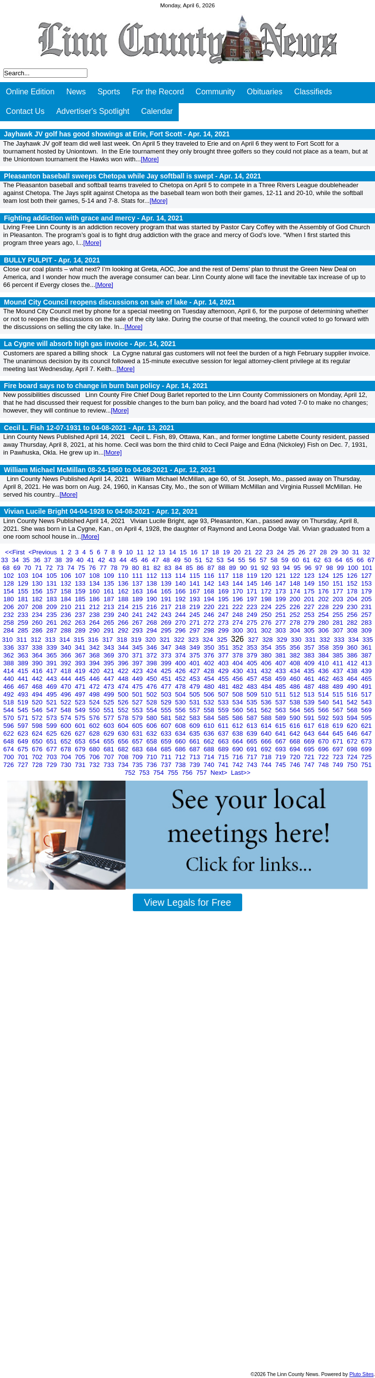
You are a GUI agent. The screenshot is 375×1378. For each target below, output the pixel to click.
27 (313, 552)
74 (71, 567)
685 (167, 749)
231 (366, 607)
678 (67, 749)
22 (259, 552)
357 (310, 647)
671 (339, 741)
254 (324, 614)
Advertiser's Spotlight (92, 111)
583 (195, 718)
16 (194, 552)
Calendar (157, 111)
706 (95, 757)
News (76, 91)
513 (310, 694)
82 (157, 567)
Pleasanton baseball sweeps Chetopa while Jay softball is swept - (132, 176)
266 (124, 622)
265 (110, 622)
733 (110, 764)
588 (267, 718)
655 (110, 741)
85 (190, 567)
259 (24, 622)
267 (138, 622)
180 (9, 599)
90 (244, 567)
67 (371, 560)
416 (38, 671)
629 (110, 733)
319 (137, 639)
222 (238, 607)
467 (24, 686)
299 (224, 630)
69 (17, 567)
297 (195, 630)
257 (366, 614)
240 (124, 614)
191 (167, 599)
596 (9, 725)
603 (110, 725)
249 (253, 614)
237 (81, 614)
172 (267, 591)
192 (181, 599)
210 (67, 607)
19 (227, 552)
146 (267, 583)
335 (367, 639)
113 (167, 575)
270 (181, 622)
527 (138, 702)
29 (335, 552)
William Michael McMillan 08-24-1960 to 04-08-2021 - (110, 470)
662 (210, 741)
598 (38, 725)
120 (267, 575)
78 (114, 567)
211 (81, 607)
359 (339, 647)
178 (353, 591)
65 (350, 560)
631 (138, 733)
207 (24, 607)
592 (324, 718)
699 (366, 749)
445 (81, 678)
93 (276, 567)
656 (124, 741)
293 (138, 630)
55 (242, 560)
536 (267, 702)
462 (324, 678)
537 (281, 702)
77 (104, 567)
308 (353, 630)
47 (156, 560)
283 (366, 622)
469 (52, 686)
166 (181, 591)
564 (296, 710)
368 (95, 655)
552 (124, 710)
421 (110, 671)
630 (124, 733)
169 (224, 591)
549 (81, 710)
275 (253, 622)
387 (366, 655)
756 (188, 772)
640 (267, 733)
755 (173, 772)
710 (152, 757)
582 (181, 718)
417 (52, 671)
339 (52, 647)
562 (267, 710)
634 (181, 733)
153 (366, 583)
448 (124, 678)
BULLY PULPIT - (52, 260)
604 (124, 725)
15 (184, 552)
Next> (219, 772)
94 (287, 567)
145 (253, 583)
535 (253, 702)
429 (224, 671)
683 (138, 749)
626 (67, 733)
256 (353, 614)
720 (296, 757)
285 (24, 630)
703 (52, 757)
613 (253, 725)
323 (194, 639)
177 (339, 591)
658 (152, 741)
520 (38, 702)
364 (38, 655)
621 (366, 725)
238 (95, 614)
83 (168, 567)
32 (366, 552)
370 (124, 655)
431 (253, 671)
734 (124, 764)
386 (353, 655)
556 (181, 710)
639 (253, 733)
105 (52, 575)
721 (310, 757)
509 (253, 694)
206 (9, 607)
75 (82, 567)
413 (366, 663)
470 (67, 686)
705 (81, 757)
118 (238, 575)
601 (81, 725)
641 (281, 733)
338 (38, 647)
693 (281, 749)
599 (52, 725)
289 (81, 630)
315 (80, 639)
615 (281, 725)
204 (353, 599)
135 (110, 583)
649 (24, 741)
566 (324, 710)
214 (124, 607)
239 (110, 614)
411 (339, 663)
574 (67, 718)
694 (296, 749)
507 (224, 694)
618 (324, 725)
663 (224, 741)
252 (296, 614)
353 (253, 647)
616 (296, 725)
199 (281, 599)
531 (195, 702)
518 (9, 702)
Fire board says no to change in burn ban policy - (106, 386)
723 (339, 757)
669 (310, 741)
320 (151, 639)
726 (9, 764)
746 (296, 764)
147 (281, 583)
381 (281, 655)
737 (167, 764)
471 (81, 686)
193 (195, 599)
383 (310, 655)
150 (324, 583)
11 (141, 552)
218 (181, 607)
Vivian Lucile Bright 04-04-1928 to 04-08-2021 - (101, 511)
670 (324, 741)
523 (81, 702)
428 (210, 671)
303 (281, 630)
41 (91, 560)
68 (6, 567)
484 (267, 686)
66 (361, 560)
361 (366, 647)
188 (124, 599)
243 (167, 614)
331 (311, 639)
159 (81, 591)
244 (181, 614)
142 (210, 583)
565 (310, 710)
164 (152, 591)
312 (37, 639)
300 (238, 630)
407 (281, 663)
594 (353, 718)
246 (210, 614)
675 (24, 749)
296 (181, 630)
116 (210, 575)
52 (210, 560)
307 (339, 630)
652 (67, 741)
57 (264, 560)
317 (108, 639)
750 (353, 764)
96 (308, 567)
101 (367, 567)
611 (224, 725)
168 (210, 591)
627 (81, 733)
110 (124, 575)
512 (296, 694)
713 (195, 757)
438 (353, 671)
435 (310, 671)
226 (296, 607)
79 (125, 567)
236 (67, 614)
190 (152, 599)
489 (339, 686)
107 (81, 575)
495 (52, 694)
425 (167, 671)
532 (210, 702)
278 (296, 622)
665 (253, 741)
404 (238, 663)
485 (281, 686)
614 (267, 725)
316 (94, 639)
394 (95, 663)
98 (330, 567)
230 (353, 607)
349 (195, 647)
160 (95, 591)
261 (52, 622)
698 (353, 749)
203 (339, 599)
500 (124, 694)
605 (138, 725)
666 (267, 741)
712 (181, 757)
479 (195, 686)
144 (238, 583)
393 (81, 663)
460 (296, 678)
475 (138, 686)
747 (310, 764)
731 (81, 764)
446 (95, 678)
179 (366, 591)
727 (24, 764)
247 (224, 614)
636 (210, 733)
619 (339, 725)
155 (24, 591)
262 (67, 622)
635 (195, 733)
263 (81, 622)
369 (110, 655)
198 (267, 599)
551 (110, 710)
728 (38, 764)
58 (275, 560)
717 (253, 757)
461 (310, 678)
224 (267, 607)
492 (9, 694)
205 (366, 599)
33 (5, 560)
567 (339, 710)
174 (296, 591)
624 (38, 733)
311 (23, 639)
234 (38, 614)
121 (281, 575)
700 (9, 757)
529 (167, 702)
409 (310, 663)
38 (59, 560)
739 (195, 764)
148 (296, 583)
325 (223, 639)
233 (24, 614)
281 (339, 622)
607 (167, 725)
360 (353, 647)
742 (238, 764)
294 (152, 630)
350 (210, 647)
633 (167, 733)
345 (138, 647)
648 (9, 741)
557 (195, 710)
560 (238, 710)
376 (210, 655)
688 (210, 749)
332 (325, 639)
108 (95, 575)
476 (152, 686)
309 (366, 630)
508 (238, 694)
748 (324, 764)
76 (93, 567)
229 (339, 607)
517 (366, 694)
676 (38, 749)
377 (224, 655)
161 (110, 591)
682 (124, 749)
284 (9, 630)
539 (310, 702)
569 (366, 710)
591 (310, 718)
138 (152, 583)
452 (181, 678)
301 (253, 630)
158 (67, 591)
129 (24, 583)
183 (52, 599)
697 (339, 749)
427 (195, 671)
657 (138, 741)
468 (38, 686)
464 (353, 678)
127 (366, 575)
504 (181, 694)
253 (310, 614)
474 (124, 686)
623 (24, 733)
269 (167, 622)
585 (224, 718)
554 (152, 710)
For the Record (158, 91)
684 (152, 749)
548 (67, 710)
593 (339, 718)
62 (317, 560)
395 (110, 663)
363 (24, 655)
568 (353, 710)
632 (152, 733)
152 (353, 583)
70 (28, 567)
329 (282, 639)
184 (67, 599)
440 (9, 678)
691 (253, 749)
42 (102, 560)
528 (152, 702)
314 (65, 639)
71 (39, 567)
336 (9, 647)
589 (281, 718)
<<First (15, 552)
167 (195, 591)
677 (52, 749)
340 (67, 647)
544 (9, 710)
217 (167, 607)
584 (210, 718)
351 (224, 647)
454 (210, 678)
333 (339, 639)
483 (253, 686)
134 (95, 583)
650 (38, 741)
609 (195, 725)
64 (339, 560)
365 (52, 655)
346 (152, 647)
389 (24, 663)
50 (188, 560)
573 (52, 718)
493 (24, 694)
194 (210, 599)
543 (366, 702)
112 (152, 575)
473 (110, 686)
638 (238, 733)
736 (152, 764)
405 (253, 663)
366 (67, 655)
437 (339, 671)
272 (210, 622)
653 (81, 741)
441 (24, 678)
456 (238, 678)
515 (339, 694)
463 (339, 678)
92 (265, 567)
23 (270, 552)
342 (95, 647)
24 (281, 552)
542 (353, 702)
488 (324, 686)
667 (281, 741)
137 (138, 583)
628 (95, 733)
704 (67, 757)
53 (221, 560)
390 (38, 663)
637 (224, 733)
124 (324, 575)
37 (48, 560)
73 (61, 567)
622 (9, 733)
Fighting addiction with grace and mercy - (93, 218)
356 (296, 647)
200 (296, 599)
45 (134, 560)
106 (67, 575)
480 (210, 686)
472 (95, 686)
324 (209, 639)
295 (167, 630)
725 (366, 757)
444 (67, 678)
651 (52, 741)
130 (38, 583)
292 (124, 630)
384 (324, 655)
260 (38, 622)
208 (38, 607)
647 (366, 733)
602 (95, 725)
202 (324, 599)
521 (52, 702)
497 (81, 694)
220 (210, 607)
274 (238, 622)
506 (210, 694)
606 (152, 725)
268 (152, 622)
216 (152, 607)
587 (253, 718)
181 (24, 599)
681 (110, 749)
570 (9, 718)
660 (181, 741)
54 (232, 560)
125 (339, 575)
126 (353, 575)
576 (95, 718)
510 (267, 694)
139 (167, 583)
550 (95, 710)
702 (38, 757)
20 (237, 552)
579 (138, 718)
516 (353, 694)
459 (281, 678)
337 (24, 647)
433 (281, 671)
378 (238, 655)
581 (167, 718)
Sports (109, 91)
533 (224, 702)
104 (38, 575)
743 (253, 764)
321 (166, 639)
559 (224, 710)
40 (81, 560)
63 (328, 560)
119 (253, 575)
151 (339, 583)
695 (310, 749)
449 (138, 678)
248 (238, 614)
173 (281, 591)
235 (52, 614)
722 (324, 757)
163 (138, 591)
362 (9, 655)
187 (110, 599)
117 (224, 575)
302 (267, 630)
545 (24, 710)
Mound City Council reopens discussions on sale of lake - (119, 302)
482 (238, 686)
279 (310, 622)
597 (24, 725)
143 (224, 583)
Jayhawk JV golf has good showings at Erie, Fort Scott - (117, 134)
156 (38, 591)
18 (216, 552)
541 (339, 702)
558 (210, 710)
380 (267, 655)
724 (353, 757)
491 (366, 686)
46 (145, 560)
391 (52, 663)
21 (249, 552)
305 (310, 630)
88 (222, 567)
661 (195, 741)
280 (324, 622)
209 (52, 607)
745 (281, 764)
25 (292, 552)
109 (110, 575)
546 (38, 710)
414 (9, 671)
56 (253, 560)
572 (38, 718)
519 (24, 702)
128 (9, 583)
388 (9, 663)
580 (152, 718)
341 (81, 647)
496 (67, 694)
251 (281, 614)
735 (138, 764)
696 (324, 749)
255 (339, 614)
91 (254, 567)
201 (310, 599)
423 (138, 671)
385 (339, 655)
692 (267, 749)
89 (233, 567)
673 (366, 741)
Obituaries (265, 91)
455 (224, 678)
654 (95, 741)
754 (159, 772)
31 (356, 552)
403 (224, 663)
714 (210, 757)
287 (52, 630)
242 (152, 614)
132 (67, 583)
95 (297, 567)
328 (268, 639)
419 (81, 671)
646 (353, 733)
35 (26, 560)
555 (167, 710)
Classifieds (313, 91)
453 (195, 678)
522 (67, 702)
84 (179, 567)
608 (181, 725)
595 (366, 718)
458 (267, 678)
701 (24, 757)
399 (167, 663)
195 (224, 599)
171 (253, 591)
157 (52, 591)
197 (253, 599)
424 (152, 671)
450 (152, 678)
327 (254, 639)
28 (324, 552)
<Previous (43, 552)
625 (52, 733)
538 (296, 702)
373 (167, 655)
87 (212, 567)
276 (267, 622)
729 (52, 764)
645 (339, 733)
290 (95, 630)
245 (195, 614)
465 (366, 678)
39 (69, 560)
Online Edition (30, 91)
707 (110, 757)
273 (224, 622)
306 (324, 630)
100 (354, 567)
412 (353, 663)
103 (24, 575)
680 (95, 749)
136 (124, 583)
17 (205, 552)
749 (339, 764)
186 (95, 599)
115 (195, 575)
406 (267, 663)
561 (253, 710)
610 (210, 725)
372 (152, 655)
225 (281, 607)
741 (224, 764)
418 (67, 671)
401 (195, 663)
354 (267, 647)
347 (167, 647)
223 (253, 607)
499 (110, 694)
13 (162, 552)
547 (52, 710)
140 (181, 583)
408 (296, 663)
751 (366, 764)
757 (202, 772)
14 (173, 552)
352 (238, 647)
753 (145, 772)
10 (130, 552)
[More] (150, 159)
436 (324, 671)
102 (9, 575)
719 (281, 757)
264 (95, 622)
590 (296, 718)
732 (95, 764)
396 (124, 663)
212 (95, 607)
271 (195, 622)
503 (167, 694)
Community (215, 91)
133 (81, 583)
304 (296, 630)
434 (296, 671)
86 (201, 567)
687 (195, 749)
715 (224, 757)
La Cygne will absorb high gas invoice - (90, 344)
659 (167, 741)
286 (38, 630)
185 (81, 599)
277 (281, 622)
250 (267, 614)
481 (224, 686)
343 (110, 647)
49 (177, 560)
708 (124, 757)
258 (9, 622)
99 (341, 567)
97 (319, 567)
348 (181, 647)
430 (238, 671)
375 (195, 655)
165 (167, 591)
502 (152, 694)
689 (224, 749)
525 (110, 702)
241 (138, 614)
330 (297, 639)
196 (238, 599)
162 (124, 591)
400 (181, 663)
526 (124, 702)
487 (310, 686)
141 (195, 583)
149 (310, 583)
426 (181, 671)
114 (181, 575)
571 (24, 718)
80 (136, 567)
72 (50, 567)
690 (238, 749)
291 (110, 630)
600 (67, 725)
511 (281, 694)
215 (138, 607)
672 (353, 741)
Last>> (240, 772)
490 (353, 686)
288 (67, 630)
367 (81, 655)
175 (310, 591)
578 (124, 718)
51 (199, 560)
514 (324, 694)
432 (267, 671)
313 (51, 639)
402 (210, 663)
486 (296, 686)
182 (38, 599)
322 (180, 639)
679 (81, 749)
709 (138, 757)
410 (324, 663)
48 (167, 560)
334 (354, 639)
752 (131, 772)
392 (67, 663)
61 (307, 560)
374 (181, 655)
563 (281, 710)
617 (310, 725)
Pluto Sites (361, 1374)
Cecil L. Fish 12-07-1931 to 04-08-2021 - (89, 428)
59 (285, 560)
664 (238, 741)
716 (238, 757)
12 (151, 552)
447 (110, 678)
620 (353, 725)
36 (37, 560)
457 (253, 678)
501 (138, 694)
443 (52, 678)
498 (95, 694)
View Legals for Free (187, 902)
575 (81, 718)
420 (95, 671)
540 (324, 702)
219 (195, 607)
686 (181, 749)
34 (16, 560)
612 (238, 725)
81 (147, 567)
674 (9, 749)
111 (138, 575)
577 (110, 718)
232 (9, 614)
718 (267, 757)
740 (210, 764)
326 (238, 639)
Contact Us (25, 111)
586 (238, 718)
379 (253, 655)
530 (181, 702)
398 (152, 663)
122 (296, 575)
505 (195, 694)
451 (167, 678)
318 (123, 639)
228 (324, 607)
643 (310, 733)
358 (324, 647)
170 (238, 591)
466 (9, 686)
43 (113, 560)
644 (324, 733)
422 (124, 671)
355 (281, 647)
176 (324, 591)
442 (38, 678)
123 (310, 575)
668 (296, 741)
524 (95, 702)
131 (52, 583)
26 (302, 552)
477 (167, 686)
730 (67, 764)
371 (138, 655)
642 (296, 733)
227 (310, 607)
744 (267, 764)
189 (138, 599)
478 (181, 686)
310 (8, 639)
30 (345, 552)
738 (181, 764)
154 (9, 591)
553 (138, 710)
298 (210, 630)
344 (124, 647)
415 (24, 671)
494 (38, 694)
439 (366, 671)
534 (238, 702)
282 (353, 622)
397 (138, 663)
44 (124, 560)
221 (224, 607)
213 (110, 607)
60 (296, 560)
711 (167, 757)
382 (296, 655)
